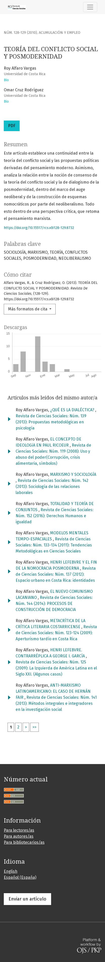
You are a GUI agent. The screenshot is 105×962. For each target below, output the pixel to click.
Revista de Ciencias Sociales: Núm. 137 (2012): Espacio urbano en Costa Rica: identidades (56, 574)
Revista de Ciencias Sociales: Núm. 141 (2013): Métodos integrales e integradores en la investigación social (56, 703)
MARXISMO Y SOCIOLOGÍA (73, 474)
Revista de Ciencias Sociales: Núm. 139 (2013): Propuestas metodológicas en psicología (51, 422)
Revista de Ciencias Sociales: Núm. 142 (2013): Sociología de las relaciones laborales (52, 486)
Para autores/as (18, 836)
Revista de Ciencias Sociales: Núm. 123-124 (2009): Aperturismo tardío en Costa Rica (56, 632)
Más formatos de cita (28, 309)
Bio (6, 80)
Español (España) (20, 877)
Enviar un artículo (27, 899)
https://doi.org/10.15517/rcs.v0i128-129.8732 (39, 228)
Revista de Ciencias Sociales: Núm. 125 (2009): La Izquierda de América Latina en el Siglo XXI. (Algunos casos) (56, 668)
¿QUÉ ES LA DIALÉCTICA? (72, 409)
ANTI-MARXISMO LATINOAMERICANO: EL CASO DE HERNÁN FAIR (53, 691)
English (10, 871)
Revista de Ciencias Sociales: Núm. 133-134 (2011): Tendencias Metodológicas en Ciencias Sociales (54, 545)
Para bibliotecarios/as (24, 842)
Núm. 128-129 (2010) (20, 33)
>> (34, 727)
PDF (11, 125)
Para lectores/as (19, 830)
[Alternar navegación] (90, 7)
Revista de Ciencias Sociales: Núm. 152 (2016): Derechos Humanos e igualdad (54, 515)
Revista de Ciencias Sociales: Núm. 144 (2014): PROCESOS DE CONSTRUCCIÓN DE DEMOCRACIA (54, 603)
